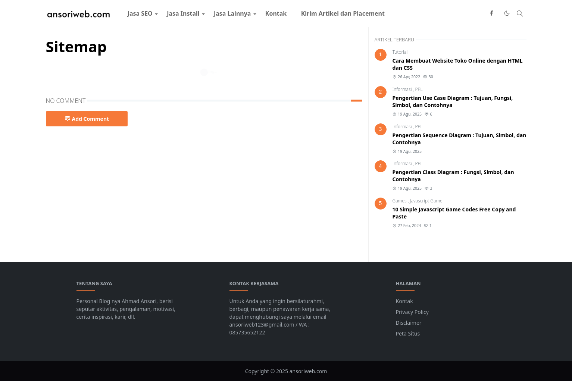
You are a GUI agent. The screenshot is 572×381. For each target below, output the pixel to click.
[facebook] (491, 13)
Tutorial (400, 52)
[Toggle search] (519, 13)
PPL (418, 89)
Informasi (403, 89)
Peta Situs (408, 333)
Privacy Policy (412, 311)
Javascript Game (426, 201)
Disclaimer (409, 322)
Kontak (404, 301)
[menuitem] (140, 13)
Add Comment (87, 118)
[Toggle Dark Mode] (507, 13)
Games (400, 201)
